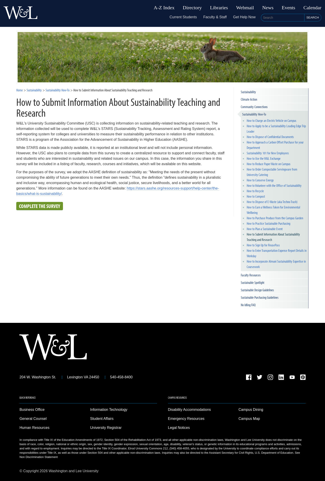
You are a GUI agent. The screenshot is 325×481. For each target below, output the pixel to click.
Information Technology (108, 410)
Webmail (245, 7)
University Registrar (106, 428)
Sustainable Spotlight (252, 282)
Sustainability (34, 90)
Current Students (183, 17)
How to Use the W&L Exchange (264, 158)
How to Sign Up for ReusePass (263, 245)
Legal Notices (179, 428)
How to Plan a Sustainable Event (265, 229)
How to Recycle (255, 191)
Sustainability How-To (254, 114)
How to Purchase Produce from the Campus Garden (275, 218)
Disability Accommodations (189, 410)
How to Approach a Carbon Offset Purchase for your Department (275, 145)
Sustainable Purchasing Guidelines (260, 297)
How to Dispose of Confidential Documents (270, 136)
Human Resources (34, 428)
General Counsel (32, 419)
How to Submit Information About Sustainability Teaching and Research (273, 237)
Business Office (31, 410)
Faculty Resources (251, 275)
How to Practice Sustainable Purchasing (268, 223)
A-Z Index (164, 7)
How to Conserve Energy (260, 180)
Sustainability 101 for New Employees (268, 153)
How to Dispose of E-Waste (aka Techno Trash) (272, 201)
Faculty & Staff (215, 17)
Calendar (312, 7)
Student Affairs (102, 419)
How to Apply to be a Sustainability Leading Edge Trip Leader (276, 129)
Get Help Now (244, 17)
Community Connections (254, 106)
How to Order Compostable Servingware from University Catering (272, 172)
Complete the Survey (39, 206)
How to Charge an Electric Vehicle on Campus (271, 120)
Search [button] (312, 17)
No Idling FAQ (248, 305)
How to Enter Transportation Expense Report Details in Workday (276, 253)
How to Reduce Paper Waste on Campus (268, 164)
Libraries (219, 7)
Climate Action (249, 99)
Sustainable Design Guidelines (257, 290)
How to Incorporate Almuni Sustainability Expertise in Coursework (276, 264)
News (268, 7)
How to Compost (256, 196)
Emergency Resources (186, 419)
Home (19, 90)
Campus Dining (251, 410)
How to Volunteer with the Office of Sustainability (274, 185)
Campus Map (249, 419)
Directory (192, 7)
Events (288, 7)
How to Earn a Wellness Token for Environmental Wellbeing (273, 210)
